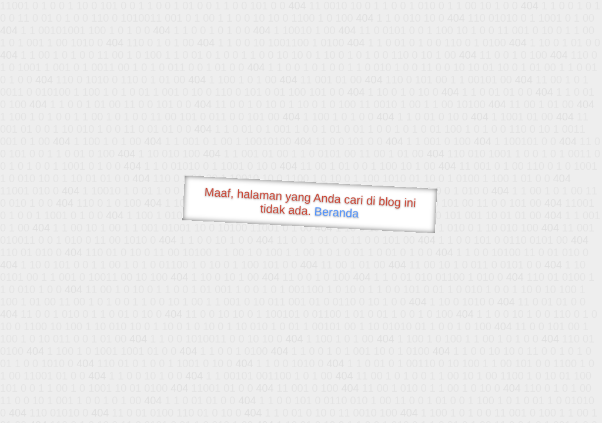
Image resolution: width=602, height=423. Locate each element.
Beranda (336, 212)
